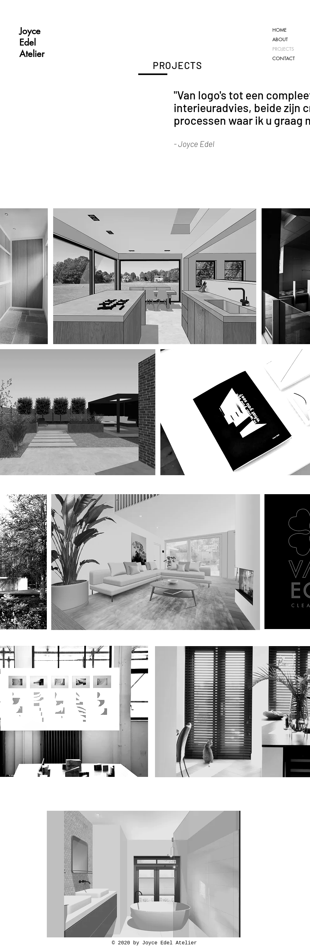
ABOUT (280, 39)
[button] (154, 276)
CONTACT (283, 58)
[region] (155, 276)
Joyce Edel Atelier (31, 42)
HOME (279, 30)
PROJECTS (283, 49)
